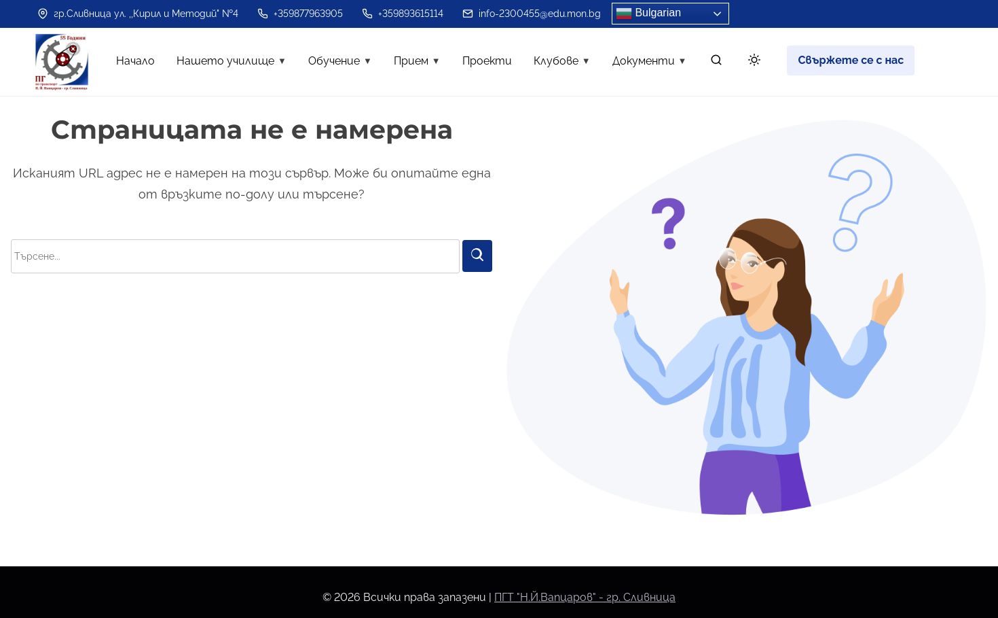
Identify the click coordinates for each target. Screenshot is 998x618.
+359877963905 (300, 13)
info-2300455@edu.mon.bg (531, 13)
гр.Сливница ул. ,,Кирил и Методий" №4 (137, 13)
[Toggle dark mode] (751, 62)
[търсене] (716, 63)
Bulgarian (648, 13)
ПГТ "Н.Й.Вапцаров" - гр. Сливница (585, 597)
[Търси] (477, 256)
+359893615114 (402, 13)
